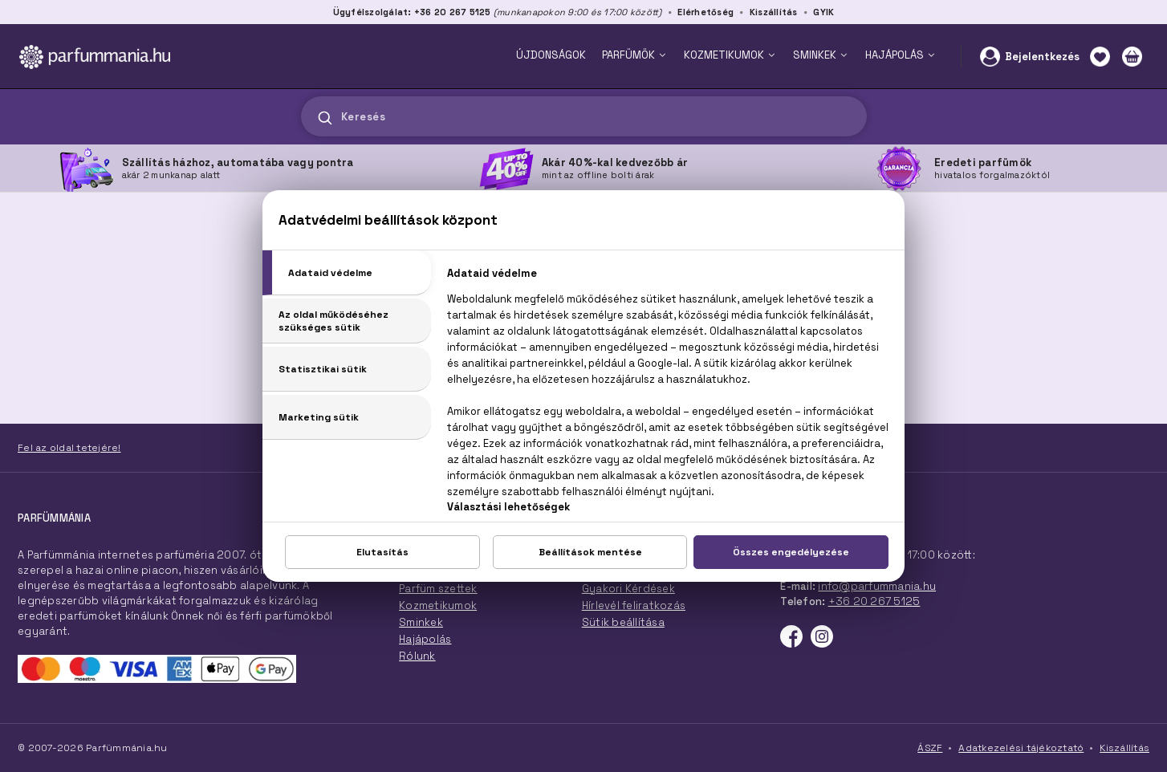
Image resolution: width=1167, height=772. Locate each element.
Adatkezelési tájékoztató (1021, 748)
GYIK (823, 12)
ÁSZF (929, 748)
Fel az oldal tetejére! (69, 447)
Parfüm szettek (438, 588)
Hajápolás (425, 639)
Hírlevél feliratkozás (633, 605)
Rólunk (417, 656)
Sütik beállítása (623, 622)
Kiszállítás (774, 12)
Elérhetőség (705, 12)
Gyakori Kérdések (628, 588)
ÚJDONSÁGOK (551, 55)
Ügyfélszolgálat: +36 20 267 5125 (412, 12)
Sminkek (421, 622)
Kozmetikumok (438, 605)
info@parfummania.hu (877, 586)
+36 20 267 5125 (874, 601)
